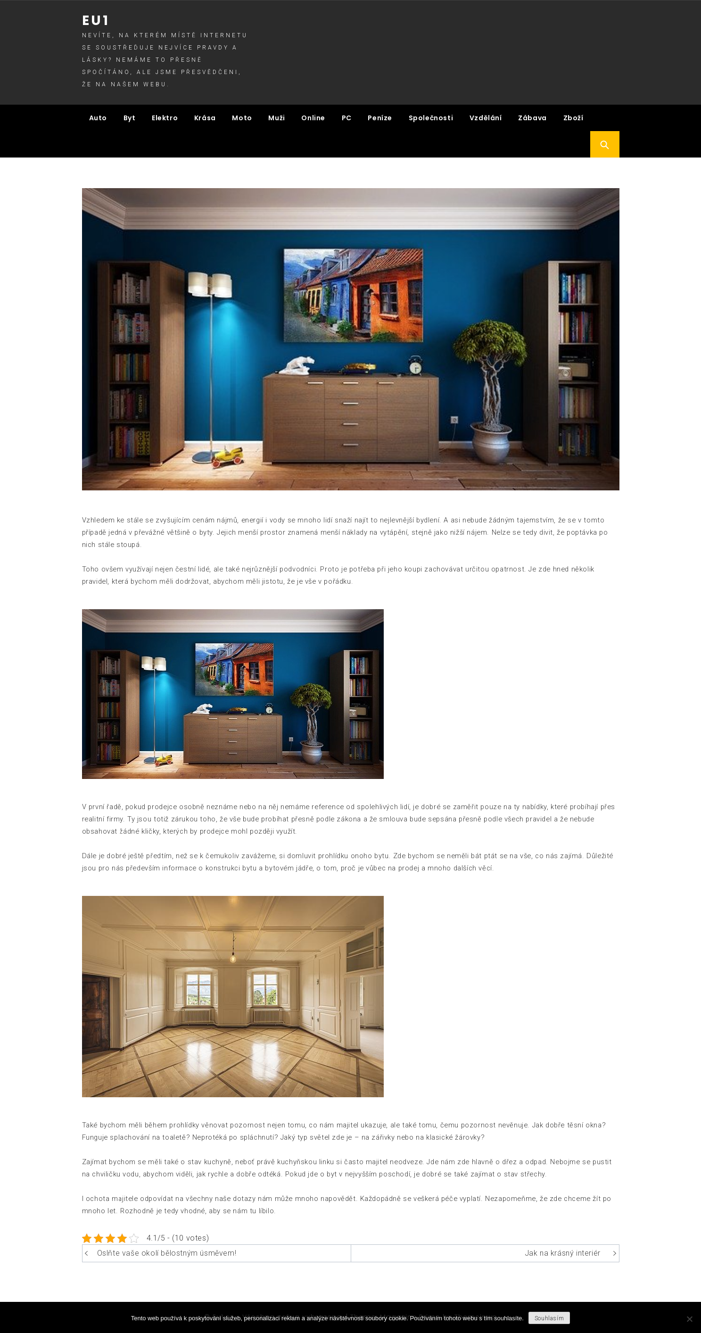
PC (347, 118)
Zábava (532, 118)
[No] (689, 1319)
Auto (98, 118)
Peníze (380, 118)
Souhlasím (549, 1318)
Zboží (573, 118)
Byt (130, 118)
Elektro (165, 118)
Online (313, 118)
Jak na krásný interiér (563, 1253)
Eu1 (96, 20)
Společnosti (431, 118)
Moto (242, 118)
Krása (205, 118)
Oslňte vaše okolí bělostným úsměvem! (167, 1253)
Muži (276, 118)
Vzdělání (486, 118)
